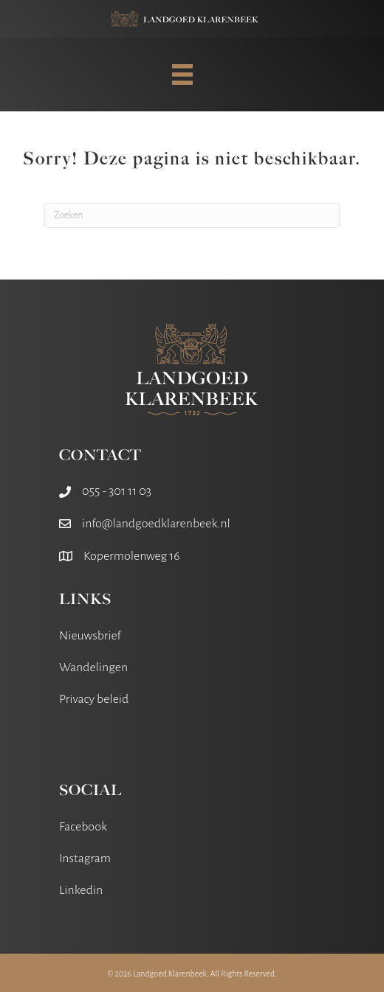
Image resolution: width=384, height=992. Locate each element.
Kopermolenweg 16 (131, 556)
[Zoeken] (192, 215)
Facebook (83, 826)
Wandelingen (93, 667)
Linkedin (81, 890)
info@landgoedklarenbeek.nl (156, 523)
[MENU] (182, 74)
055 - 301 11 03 (116, 491)
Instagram (85, 858)
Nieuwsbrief (90, 635)
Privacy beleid (93, 699)
